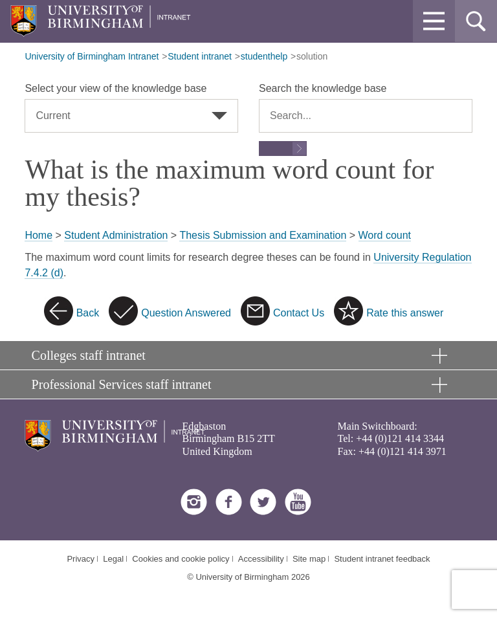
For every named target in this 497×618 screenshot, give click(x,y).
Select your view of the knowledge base (115, 88)
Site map (309, 559)
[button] (434, 21)
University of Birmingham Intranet (92, 56)
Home (38, 235)
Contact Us (298, 312)
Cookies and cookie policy (180, 559)
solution (311, 56)
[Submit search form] (283, 148)
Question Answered (186, 312)
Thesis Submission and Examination (262, 235)
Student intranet (200, 56)
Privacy (80, 559)
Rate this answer (404, 312)
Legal (113, 559)
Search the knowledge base (322, 88)
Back (88, 312)
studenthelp (264, 56)
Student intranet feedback (382, 559)
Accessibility (261, 559)
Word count (385, 235)
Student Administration (116, 235)
